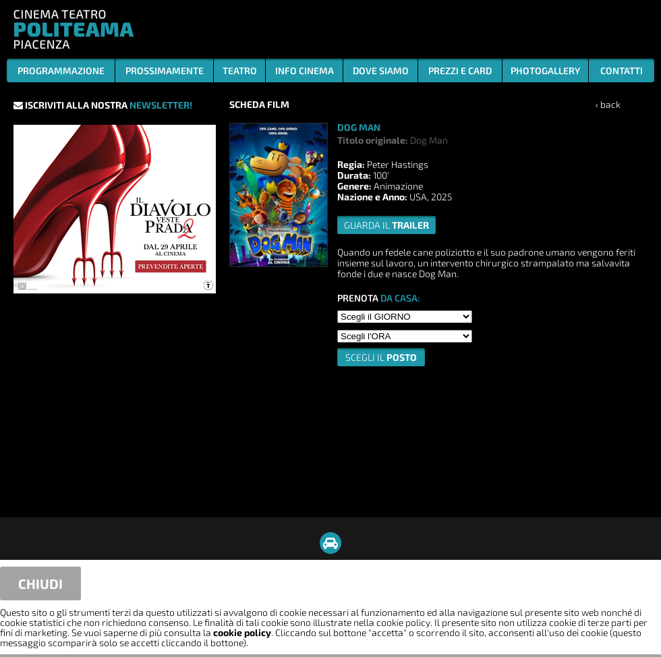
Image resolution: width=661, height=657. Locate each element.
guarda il (386, 225)
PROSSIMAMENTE (164, 70)
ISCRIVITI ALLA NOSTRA (102, 105)
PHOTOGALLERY (545, 70)
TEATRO (240, 70)
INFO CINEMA (304, 70)
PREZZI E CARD (460, 70)
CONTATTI (621, 70)
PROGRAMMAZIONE (61, 70)
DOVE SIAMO (381, 70)
